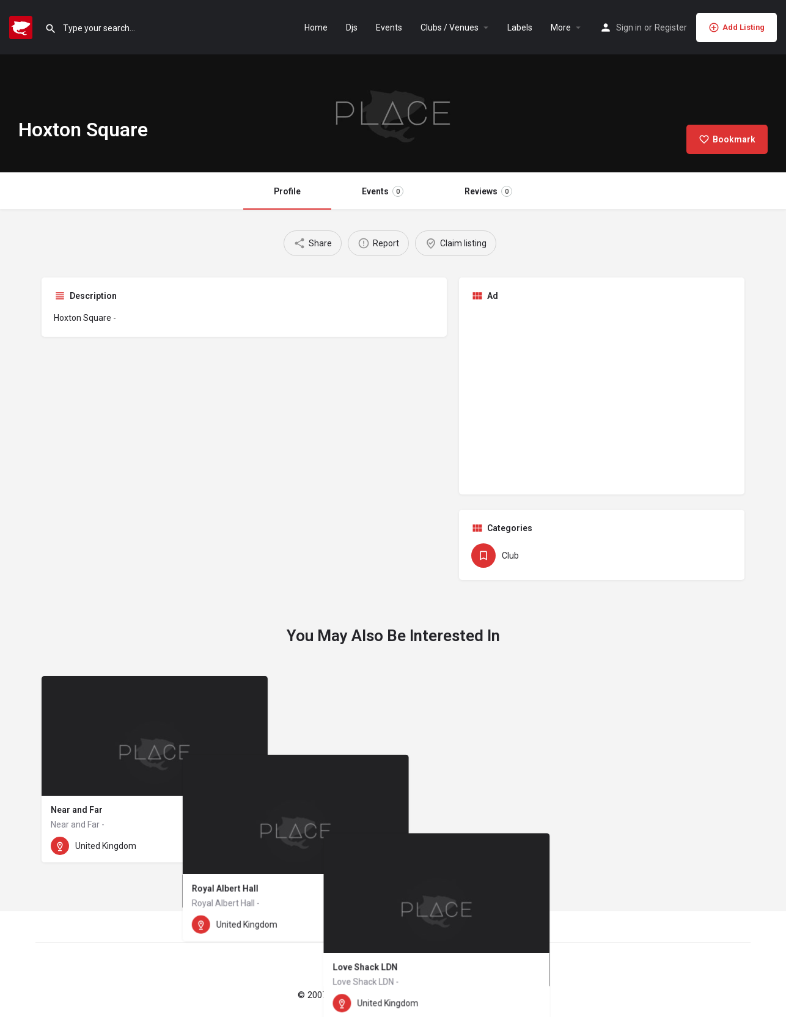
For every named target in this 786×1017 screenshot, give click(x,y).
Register (671, 27)
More (561, 27)
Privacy (474, 994)
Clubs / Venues (450, 27)
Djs (352, 27)
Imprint (439, 994)
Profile (287, 191)
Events (389, 27)
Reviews (488, 191)
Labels (519, 27)
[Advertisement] (602, 396)
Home (316, 27)
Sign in (629, 27)
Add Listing (736, 27)
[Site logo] (22, 26)
